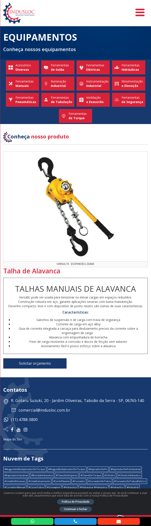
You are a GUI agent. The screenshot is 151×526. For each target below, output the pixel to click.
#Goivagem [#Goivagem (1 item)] (53, 487)
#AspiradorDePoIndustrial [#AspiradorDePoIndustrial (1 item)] (126, 469)
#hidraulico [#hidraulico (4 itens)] (117, 487)
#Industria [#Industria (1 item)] (133, 487)
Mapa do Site (12, 439)
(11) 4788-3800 (24, 419)
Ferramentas (57, 67)
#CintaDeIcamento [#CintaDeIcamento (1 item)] (39, 481)
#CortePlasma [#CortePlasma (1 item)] (61, 481)
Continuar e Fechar (75, 509)
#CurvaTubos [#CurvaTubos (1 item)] (36, 487)
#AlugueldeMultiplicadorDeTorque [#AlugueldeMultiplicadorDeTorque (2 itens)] (24, 469)
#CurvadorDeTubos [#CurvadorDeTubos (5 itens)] (99, 481)
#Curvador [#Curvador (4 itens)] (79, 481)
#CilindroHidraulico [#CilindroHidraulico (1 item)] (129, 475)
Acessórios (22, 67)
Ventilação (93, 99)
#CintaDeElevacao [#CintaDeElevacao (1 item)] (14, 481)
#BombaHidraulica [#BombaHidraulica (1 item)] (42, 475)
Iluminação (57, 83)
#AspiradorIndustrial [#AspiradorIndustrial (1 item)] (16, 475)
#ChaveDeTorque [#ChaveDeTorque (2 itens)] (91, 475)
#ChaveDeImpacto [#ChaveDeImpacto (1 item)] (66, 475)
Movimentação (128, 83)
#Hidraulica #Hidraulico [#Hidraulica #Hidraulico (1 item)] (93, 487)
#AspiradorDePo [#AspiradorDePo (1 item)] (98, 469)
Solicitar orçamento (35, 363)
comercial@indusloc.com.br (44, 410)
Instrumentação (93, 83)
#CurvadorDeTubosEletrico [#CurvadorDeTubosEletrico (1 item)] (130, 481)
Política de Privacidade (75, 502)
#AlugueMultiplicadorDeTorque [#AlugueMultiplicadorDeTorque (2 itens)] (66, 469)
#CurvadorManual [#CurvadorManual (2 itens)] (14, 487)
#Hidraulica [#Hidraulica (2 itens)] (70, 487)
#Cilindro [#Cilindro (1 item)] (109, 475)
